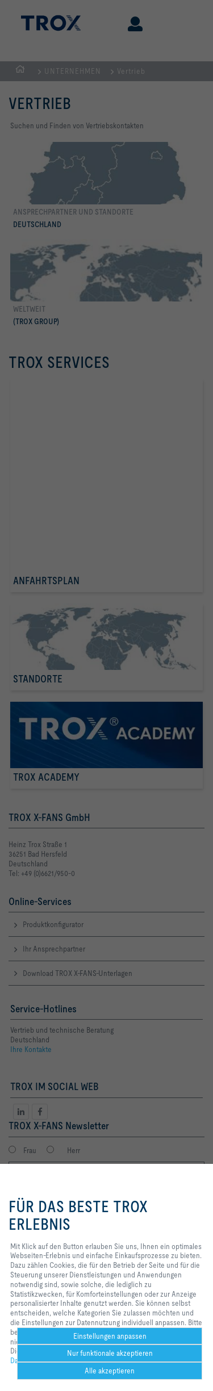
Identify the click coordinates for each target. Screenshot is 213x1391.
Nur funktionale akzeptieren (110, 1353)
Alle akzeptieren (110, 1370)
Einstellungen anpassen (110, 1335)
